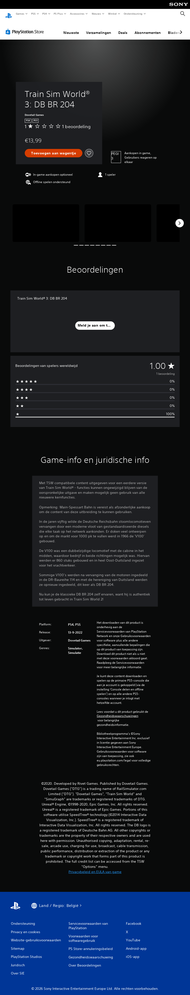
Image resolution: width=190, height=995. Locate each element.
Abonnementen (148, 28)
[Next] (179, 218)
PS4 (44, 13)
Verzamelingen (98, 28)
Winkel (112, 13)
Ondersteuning (133, 13)
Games (20, 13)
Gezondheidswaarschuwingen (117, 711)
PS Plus (58, 13)
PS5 (33, 13)
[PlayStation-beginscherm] (8, 14)
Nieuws (96, 13)
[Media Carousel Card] (46, 218)
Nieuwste (71, 28)
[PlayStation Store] (26, 27)
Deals (122, 28)
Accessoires (77, 13)
